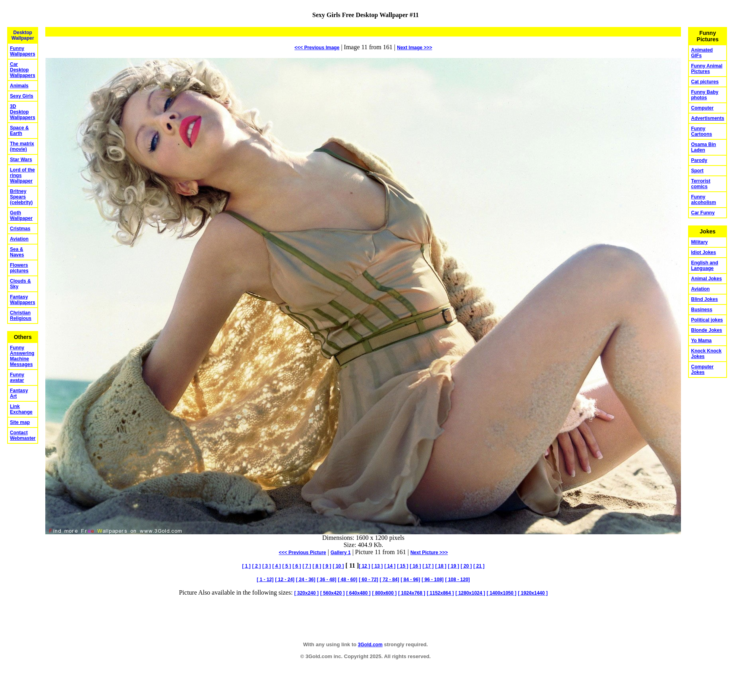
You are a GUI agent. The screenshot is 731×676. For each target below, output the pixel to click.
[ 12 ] (364, 566)
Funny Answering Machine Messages (22, 356)
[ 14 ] (389, 566)
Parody (699, 160)
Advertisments (707, 118)
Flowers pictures (19, 267)
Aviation (19, 239)
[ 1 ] (246, 566)
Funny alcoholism (703, 199)
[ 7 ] (307, 566)
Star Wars (21, 159)
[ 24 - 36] (305, 579)
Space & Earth (19, 130)
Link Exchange (21, 409)
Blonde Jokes (706, 330)
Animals (19, 86)
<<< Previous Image (316, 47)
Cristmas (20, 228)
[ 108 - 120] (457, 579)
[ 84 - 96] (410, 579)
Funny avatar (17, 377)
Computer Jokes (702, 369)
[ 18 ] (440, 566)
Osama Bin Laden (703, 147)
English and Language (704, 265)
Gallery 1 (341, 552)
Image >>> (414, 47)
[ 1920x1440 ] (533, 593)
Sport (697, 170)
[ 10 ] (338, 566)
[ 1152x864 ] (440, 593)
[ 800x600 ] (384, 593)
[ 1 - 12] (265, 579)
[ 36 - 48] (326, 579)
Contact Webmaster (22, 435)
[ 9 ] (327, 566)
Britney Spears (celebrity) (21, 197)
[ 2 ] (256, 566)
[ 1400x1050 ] (501, 593)
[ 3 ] (266, 566)
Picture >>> (429, 552)
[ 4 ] (276, 566)
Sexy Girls (21, 96)
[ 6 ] (296, 566)
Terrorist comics (700, 183)
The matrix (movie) (22, 146)
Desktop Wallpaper (23, 35)
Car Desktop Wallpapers (22, 70)
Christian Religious (20, 315)
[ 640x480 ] (358, 593)
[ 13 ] (377, 566)
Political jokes (707, 320)
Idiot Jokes (703, 252)
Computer (702, 108)
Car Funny (702, 213)
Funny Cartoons (701, 131)
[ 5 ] (286, 566)
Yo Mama (701, 340)
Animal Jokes (706, 278)
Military (699, 242)
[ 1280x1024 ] (470, 593)
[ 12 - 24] (284, 579)
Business (701, 309)
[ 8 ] (317, 566)
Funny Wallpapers (22, 51)
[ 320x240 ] (306, 593)
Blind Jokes (704, 299)
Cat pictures (704, 82)
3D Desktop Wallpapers (22, 112)
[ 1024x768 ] (411, 593)
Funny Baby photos (704, 94)
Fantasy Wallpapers (22, 299)
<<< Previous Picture (302, 552)
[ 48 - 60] (347, 579)
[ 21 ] (478, 566)
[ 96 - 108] (432, 579)
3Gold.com (370, 644)
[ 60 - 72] (368, 579)
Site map (20, 422)
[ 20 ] (466, 566)
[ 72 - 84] (389, 579)
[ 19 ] (453, 566)
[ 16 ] (415, 566)
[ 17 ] (427, 566)
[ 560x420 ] (332, 593)
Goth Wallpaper (21, 215)
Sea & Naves (17, 252)
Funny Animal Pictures (706, 68)
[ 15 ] (402, 566)
